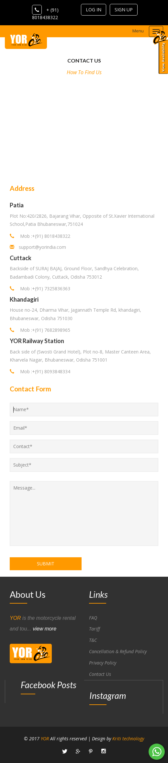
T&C (93, 640)
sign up (124, 9)
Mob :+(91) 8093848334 (40, 371)
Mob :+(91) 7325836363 (40, 288)
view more (44, 628)
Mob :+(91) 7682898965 (40, 330)
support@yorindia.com (42, 247)
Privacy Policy (102, 663)
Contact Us (100, 674)
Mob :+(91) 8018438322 (40, 236)
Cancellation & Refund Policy (118, 651)
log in (93, 9)
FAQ (93, 618)
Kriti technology (128, 738)
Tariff (94, 629)
